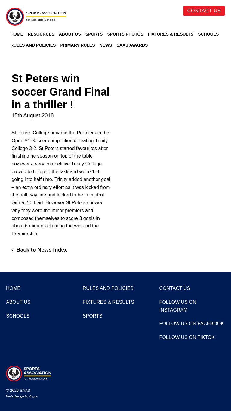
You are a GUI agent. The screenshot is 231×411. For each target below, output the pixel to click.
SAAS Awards (132, 45)
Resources (41, 34)
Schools (208, 34)
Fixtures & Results (170, 34)
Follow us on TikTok (187, 337)
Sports (94, 34)
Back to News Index (39, 250)
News (106, 45)
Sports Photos (125, 34)
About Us (70, 34)
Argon (33, 396)
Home (17, 34)
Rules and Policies (33, 45)
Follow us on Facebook (191, 323)
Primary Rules (77, 45)
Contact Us (204, 10)
